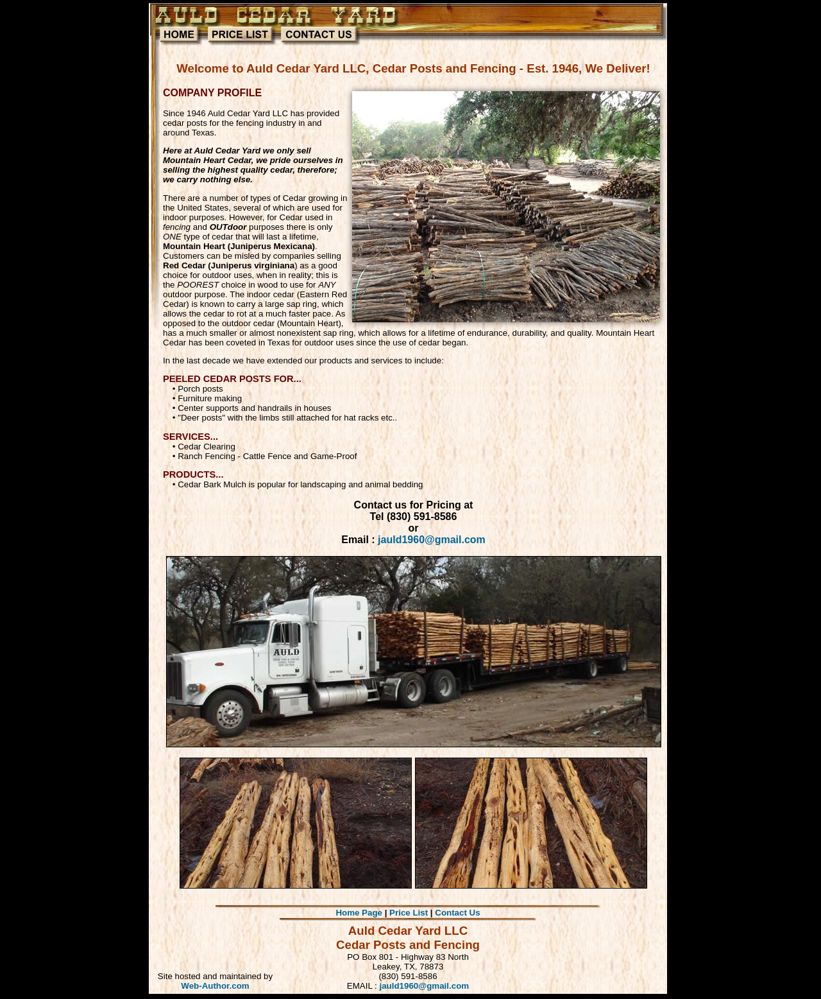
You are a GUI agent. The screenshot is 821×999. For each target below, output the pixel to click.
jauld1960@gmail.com (432, 539)
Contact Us (457, 912)
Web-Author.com (215, 986)
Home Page (358, 912)
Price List (408, 912)
